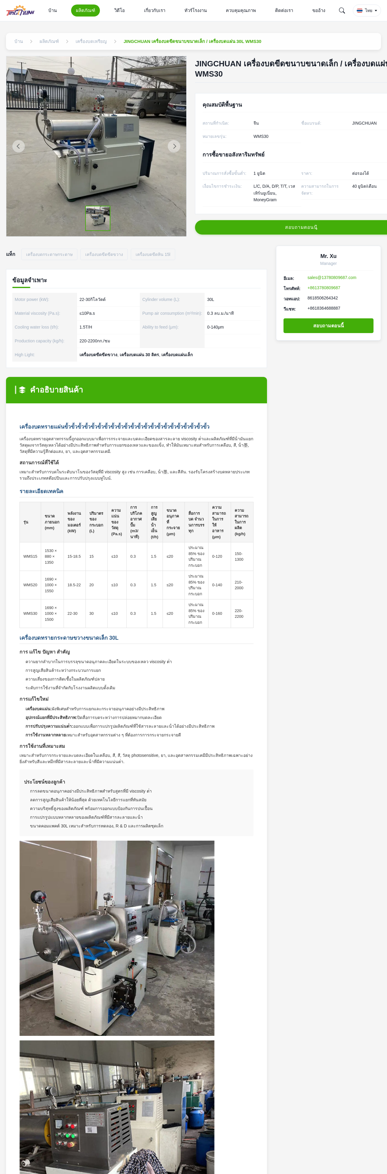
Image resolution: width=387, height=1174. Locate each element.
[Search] (342, 11)
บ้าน (52, 10)
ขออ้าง (318, 10)
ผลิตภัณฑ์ (85, 10)
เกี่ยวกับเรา (154, 10)
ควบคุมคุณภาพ (241, 10)
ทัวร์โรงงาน (195, 10)
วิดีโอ (119, 10)
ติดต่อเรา (284, 10)
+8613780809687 (324, 287)
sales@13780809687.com (332, 277)
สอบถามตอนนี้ (328, 325)
